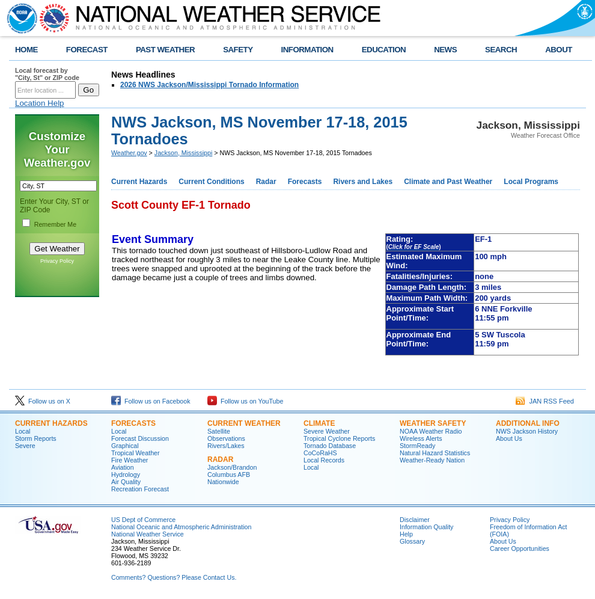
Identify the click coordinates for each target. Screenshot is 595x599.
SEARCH (501, 49)
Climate (319, 423)
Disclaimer (415, 519)
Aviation (122, 467)
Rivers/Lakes (226, 445)
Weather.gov (129, 152)
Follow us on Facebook (151, 401)
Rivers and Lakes (362, 181)
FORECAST (87, 49)
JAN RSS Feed (545, 401)
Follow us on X (42, 401)
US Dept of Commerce (143, 519)
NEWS (445, 49)
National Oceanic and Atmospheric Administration (181, 526)
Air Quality (126, 481)
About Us (509, 438)
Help (406, 534)
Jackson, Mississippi (183, 152)
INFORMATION (307, 49)
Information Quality (426, 526)
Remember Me (55, 224)
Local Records (324, 460)
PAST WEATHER (165, 49)
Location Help (39, 103)
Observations (226, 438)
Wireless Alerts (421, 438)
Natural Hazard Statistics (435, 452)
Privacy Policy (57, 261)
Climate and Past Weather (448, 181)
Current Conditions (211, 181)
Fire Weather (129, 460)
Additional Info (528, 423)
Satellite (218, 431)
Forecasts (305, 181)
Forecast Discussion (140, 438)
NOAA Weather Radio (431, 431)
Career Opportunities (519, 548)
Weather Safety (433, 423)
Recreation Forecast (140, 489)
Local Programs (531, 181)
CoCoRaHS (320, 452)
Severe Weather (327, 431)
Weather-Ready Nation (432, 460)
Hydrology (125, 474)
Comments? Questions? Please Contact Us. (173, 577)
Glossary (412, 541)
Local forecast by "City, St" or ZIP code (47, 74)
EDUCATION (384, 49)
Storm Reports (35, 438)
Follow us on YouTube (245, 401)
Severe (25, 445)
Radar (266, 181)
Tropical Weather (135, 452)
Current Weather (244, 423)
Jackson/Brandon (232, 467)
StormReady (417, 445)
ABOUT (558, 49)
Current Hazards (139, 181)
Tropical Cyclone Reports (339, 438)
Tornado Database (330, 445)
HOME (26, 49)
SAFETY (237, 49)
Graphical (125, 445)
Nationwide (223, 481)
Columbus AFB (228, 474)
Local (22, 431)
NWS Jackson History (527, 431)
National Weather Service (147, 534)
